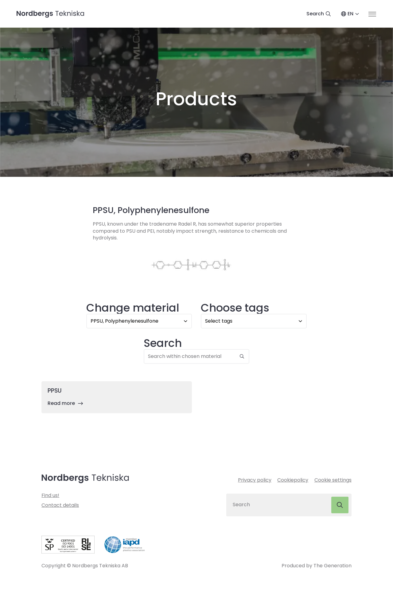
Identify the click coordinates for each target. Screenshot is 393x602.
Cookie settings (333, 480)
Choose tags (235, 308)
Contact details (60, 505)
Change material (132, 308)
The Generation (332, 566)
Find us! (50, 495)
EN (350, 13)
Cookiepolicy (292, 480)
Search (163, 343)
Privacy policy (254, 480)
